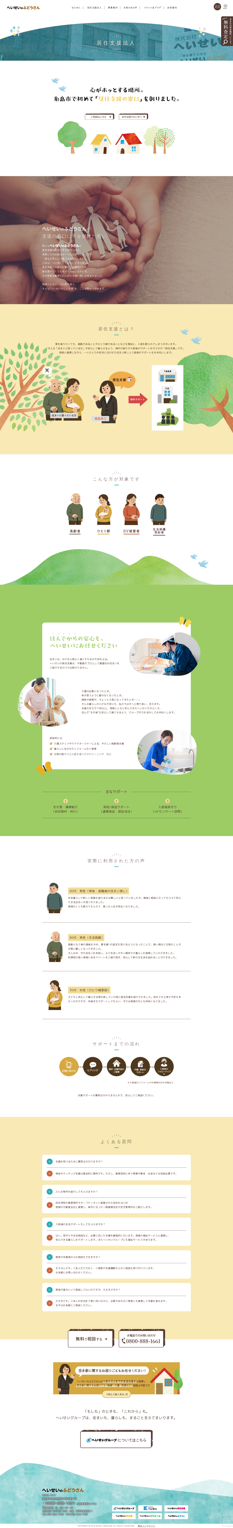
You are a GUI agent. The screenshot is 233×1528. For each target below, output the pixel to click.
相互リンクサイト (146, 1525)
